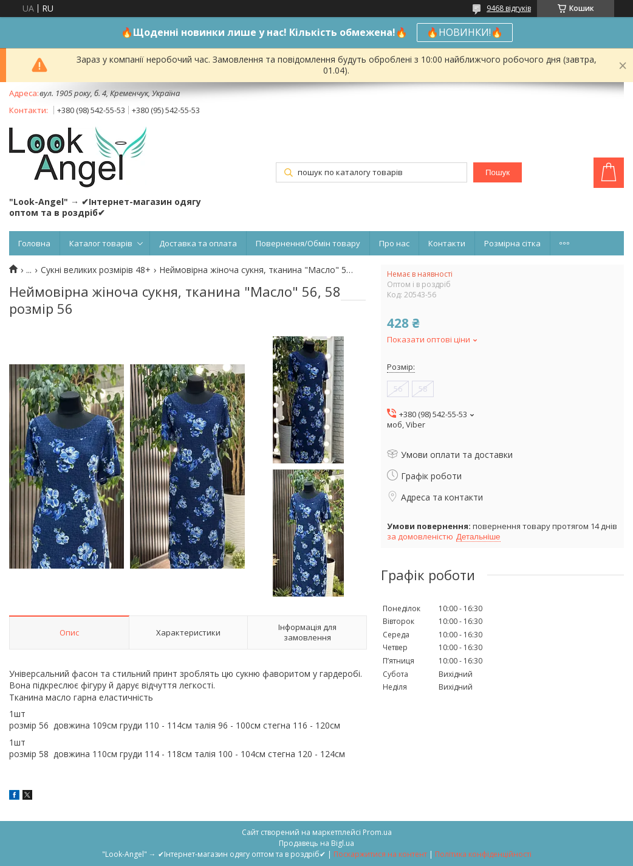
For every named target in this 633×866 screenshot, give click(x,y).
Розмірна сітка (512, 243)
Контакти (446, 243)
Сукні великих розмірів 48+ (96, 270)
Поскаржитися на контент (380, 854)
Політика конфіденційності (483, 854)
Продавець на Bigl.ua (316, 843)
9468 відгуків (509, 8)
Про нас (394, 243)
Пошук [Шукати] (497, 172)
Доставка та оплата (198, 243)
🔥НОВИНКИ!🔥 (464, 32)
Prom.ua (377, 832)
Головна (34, 243)
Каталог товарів (100, 243)
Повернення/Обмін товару (308, 243)
